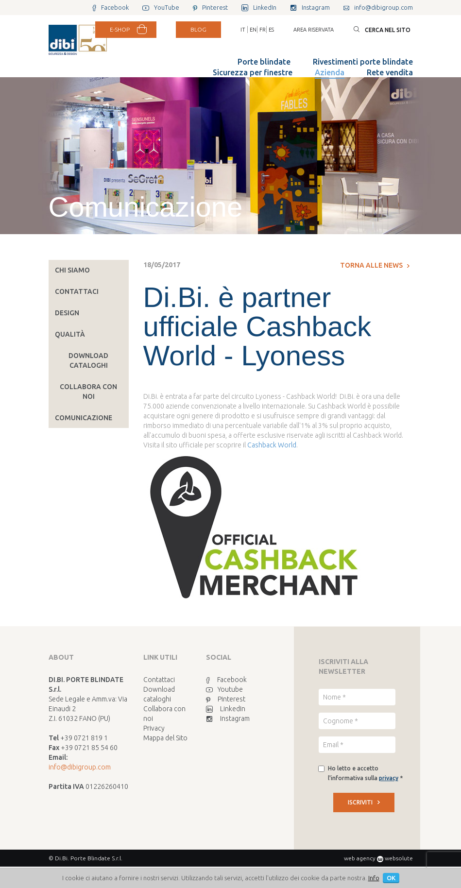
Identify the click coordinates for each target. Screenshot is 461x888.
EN (253, 30)
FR (262, 30)
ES (271, 30)
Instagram (228, 718)
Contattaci (77, 291)
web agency (360, 858)
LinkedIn (225, 709)
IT (242, 30)
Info (373, 877)
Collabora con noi (88, 391)
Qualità (70, 334)
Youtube (224, 689)
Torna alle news (375, 265)
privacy (388, 778)
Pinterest (225, 699)
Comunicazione (83, 418)
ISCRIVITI (364, 802)
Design (67, 313)
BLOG (198, 29)
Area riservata (313, 30)
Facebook (226, 679)
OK (391, 877)
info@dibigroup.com (80, 767)
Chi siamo (72, 270)
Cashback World (271, 445)
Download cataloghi (88, 360)
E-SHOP (120, 29)
